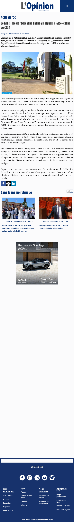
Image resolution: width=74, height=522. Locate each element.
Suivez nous (37, 467)
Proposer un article (44, 497)
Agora (23, 492)
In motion (7, 503)
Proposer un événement (44, 502)
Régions (6, 507)
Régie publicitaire (64, 495)
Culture (24, 501)
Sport (23, 488)
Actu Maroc (7, 496)
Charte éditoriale (63, 502)
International (8, 510)
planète (24, 505)
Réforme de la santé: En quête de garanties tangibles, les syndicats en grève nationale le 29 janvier (18, 227)
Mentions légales (63, 506)
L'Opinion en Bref (64, 498)
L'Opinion (7, 499)
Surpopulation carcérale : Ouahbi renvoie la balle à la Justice (53, 226)
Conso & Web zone (26, 497)
